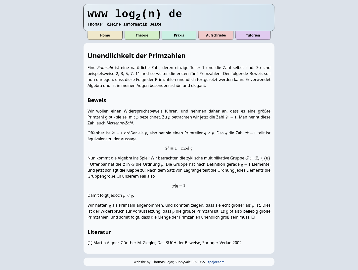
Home (105, 35)
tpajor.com (216, 262)
